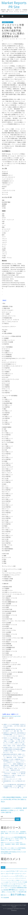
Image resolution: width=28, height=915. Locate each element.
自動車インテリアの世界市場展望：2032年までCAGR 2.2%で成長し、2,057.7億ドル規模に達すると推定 (14, 726)
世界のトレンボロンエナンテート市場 (12, 779)
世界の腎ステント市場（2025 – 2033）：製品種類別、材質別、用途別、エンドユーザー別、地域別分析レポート (14, 833)
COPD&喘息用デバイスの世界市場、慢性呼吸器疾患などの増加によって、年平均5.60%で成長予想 (14, 810)
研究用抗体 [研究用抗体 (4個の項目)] (10, 892)
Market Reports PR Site (14, 4)
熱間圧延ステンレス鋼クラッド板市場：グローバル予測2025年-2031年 (14, 776)
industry (13, 38)
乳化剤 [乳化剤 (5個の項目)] (5, 886)
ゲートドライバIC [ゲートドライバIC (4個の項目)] (11, 876)
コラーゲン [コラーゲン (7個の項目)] (19, 876)
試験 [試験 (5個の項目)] (25, 892)
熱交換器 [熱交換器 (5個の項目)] (6, 890)
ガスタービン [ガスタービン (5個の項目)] (18, 873)
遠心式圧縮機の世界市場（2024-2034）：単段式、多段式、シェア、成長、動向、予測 (14, 730)
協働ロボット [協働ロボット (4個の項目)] (20, 885)
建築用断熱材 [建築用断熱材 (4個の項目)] (14, 887)
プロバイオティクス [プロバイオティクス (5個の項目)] (6, 884)
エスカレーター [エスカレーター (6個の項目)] (14, 871)
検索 (2, 816)
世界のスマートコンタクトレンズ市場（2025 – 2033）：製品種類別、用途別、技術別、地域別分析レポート (13, 844)
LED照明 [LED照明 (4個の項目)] (7, 871)
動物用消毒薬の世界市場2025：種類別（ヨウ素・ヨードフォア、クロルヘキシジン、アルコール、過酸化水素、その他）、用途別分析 (14, 756)
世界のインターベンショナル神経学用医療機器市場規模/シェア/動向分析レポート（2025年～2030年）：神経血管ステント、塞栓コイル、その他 (13, 838)
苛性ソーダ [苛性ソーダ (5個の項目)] (16, 892)
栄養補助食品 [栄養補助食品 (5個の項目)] (20, 887)
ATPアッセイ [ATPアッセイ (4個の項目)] (3, 871)
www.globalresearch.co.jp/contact (11, 716)
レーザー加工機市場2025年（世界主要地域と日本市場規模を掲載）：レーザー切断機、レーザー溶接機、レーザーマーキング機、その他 (14, 786)
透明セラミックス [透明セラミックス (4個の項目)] (7, 895)
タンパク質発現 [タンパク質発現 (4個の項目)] (16, 880)
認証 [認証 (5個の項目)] (2, 895)
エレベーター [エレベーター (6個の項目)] (10, 873)
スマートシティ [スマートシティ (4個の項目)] (12, 878)
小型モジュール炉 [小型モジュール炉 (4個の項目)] (8, 887)
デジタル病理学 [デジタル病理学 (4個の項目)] (6, 882)
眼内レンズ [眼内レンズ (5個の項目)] (5, 892)
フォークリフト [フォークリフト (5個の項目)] (13, 882)
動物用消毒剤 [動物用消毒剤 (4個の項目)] (15, 885)
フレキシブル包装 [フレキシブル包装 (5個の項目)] (22, 882)
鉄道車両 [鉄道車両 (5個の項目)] (6, 897)
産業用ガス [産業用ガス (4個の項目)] (17, 889)
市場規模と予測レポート (8, 22)
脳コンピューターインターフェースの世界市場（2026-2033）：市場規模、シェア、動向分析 (14, 772)
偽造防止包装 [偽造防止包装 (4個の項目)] (9, 885)
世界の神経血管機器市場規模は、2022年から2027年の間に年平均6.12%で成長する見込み (14, 799)
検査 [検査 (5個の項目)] (25, 887)
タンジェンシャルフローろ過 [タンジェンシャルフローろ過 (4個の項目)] (7, 880)
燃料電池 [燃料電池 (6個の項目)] (12, 890)
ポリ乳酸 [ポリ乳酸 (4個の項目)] (13, 884)
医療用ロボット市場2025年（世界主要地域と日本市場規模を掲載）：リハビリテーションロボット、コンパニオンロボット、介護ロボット (14, 734)
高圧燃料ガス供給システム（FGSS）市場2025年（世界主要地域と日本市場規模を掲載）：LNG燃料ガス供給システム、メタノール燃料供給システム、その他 (14, 750)
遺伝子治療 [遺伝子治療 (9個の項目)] (15, 894)
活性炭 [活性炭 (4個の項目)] (2, 889)
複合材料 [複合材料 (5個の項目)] (21, 892)
